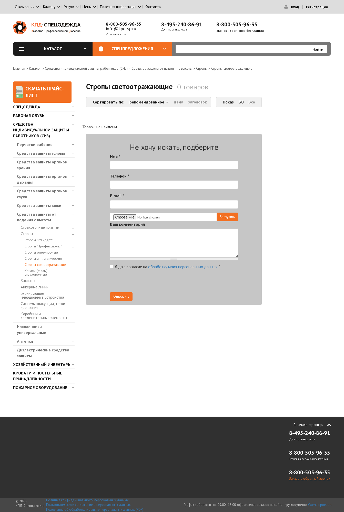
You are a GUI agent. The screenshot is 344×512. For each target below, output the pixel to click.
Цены (87, 6)
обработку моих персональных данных (182, 266)
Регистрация (317, 7)
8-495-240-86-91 (181, 24)
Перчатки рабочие (35, 144)
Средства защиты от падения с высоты (161, 68)
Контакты (153, 6)
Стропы (201, 68)
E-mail (117, 195)
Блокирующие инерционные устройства (42, 295)
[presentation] (192, 282)
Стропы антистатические (43, 258)
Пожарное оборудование (40, 387)
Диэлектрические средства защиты (43, 352)
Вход (295, 7)
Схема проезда (319, 505)
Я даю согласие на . (165, 266)
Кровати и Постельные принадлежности (37, 375)
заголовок (197, 102)
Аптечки (25, 341)
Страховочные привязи (40, 227)
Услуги (69, 6)
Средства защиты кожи (39, 205)
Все (251, 102)
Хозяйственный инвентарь (41, 364)
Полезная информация (118, 6)
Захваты (28, 280)
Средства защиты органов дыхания (42, 179)
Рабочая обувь (29, 115)
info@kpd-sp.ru (121, 29)
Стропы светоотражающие (45, 264)
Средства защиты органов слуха (42, 193)
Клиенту (49, 6)
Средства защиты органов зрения (42, 164)
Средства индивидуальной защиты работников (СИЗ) (86, 68)
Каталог (65, 48)
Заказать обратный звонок (309, 478)
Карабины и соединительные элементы (44, 315)
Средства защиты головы (41, 153)
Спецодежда (26, 106)
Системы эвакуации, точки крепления (43, 305)
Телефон (119, 176)
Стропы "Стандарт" (39, 240)
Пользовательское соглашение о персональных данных (88, 505)
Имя (115, 156)
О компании (25, 6)
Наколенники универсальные (31, 329)
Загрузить (227, 216)
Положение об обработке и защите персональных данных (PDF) (94, 509)
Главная (19, 68)
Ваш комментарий (127, 224)
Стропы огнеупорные (41, 252)
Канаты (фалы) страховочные (36, 272)
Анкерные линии (34, 287)
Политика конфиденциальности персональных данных (87, 500)
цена (178, 102)
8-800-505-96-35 (123, 24)
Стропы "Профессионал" (43, 246)
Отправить (121, 296)
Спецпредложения (139, 48)
